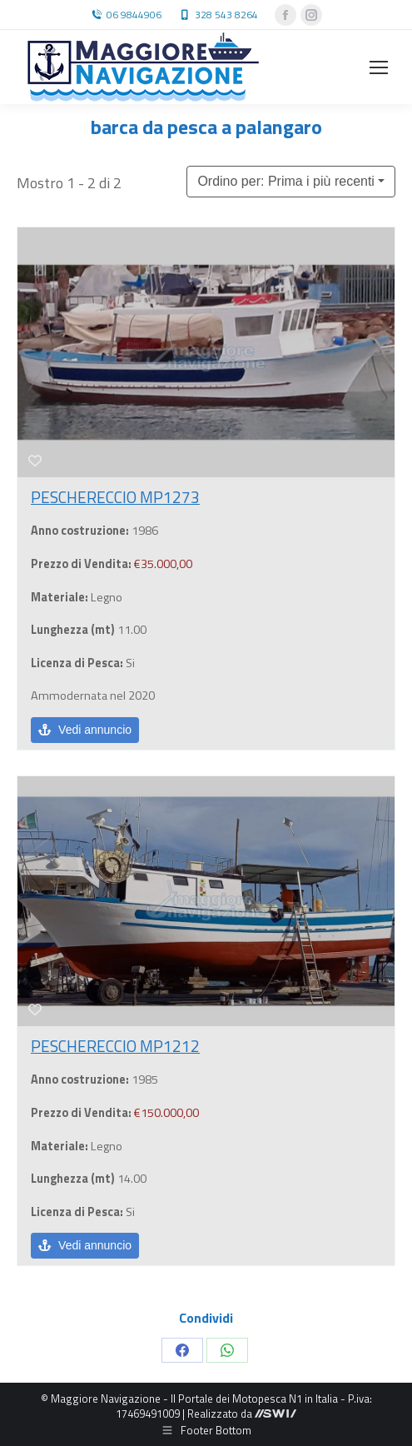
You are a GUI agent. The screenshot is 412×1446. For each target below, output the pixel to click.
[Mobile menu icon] (378, 67)
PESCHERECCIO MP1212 (115, 1046)
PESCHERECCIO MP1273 (115, 497)
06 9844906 (134, 14)
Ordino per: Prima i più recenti (286, 181)
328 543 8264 (226, 14)
